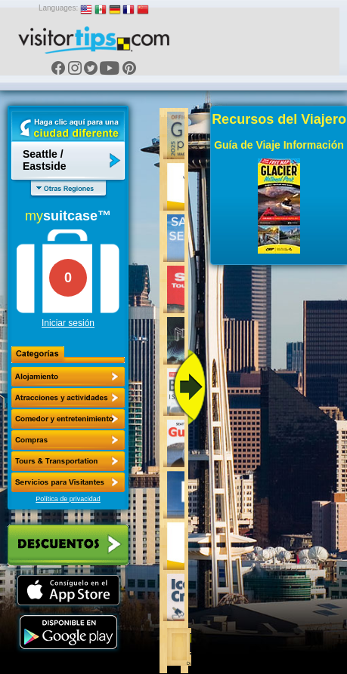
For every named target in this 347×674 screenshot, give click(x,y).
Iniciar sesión (68, 323)
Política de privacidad (68, 499)
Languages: (58, 8)
